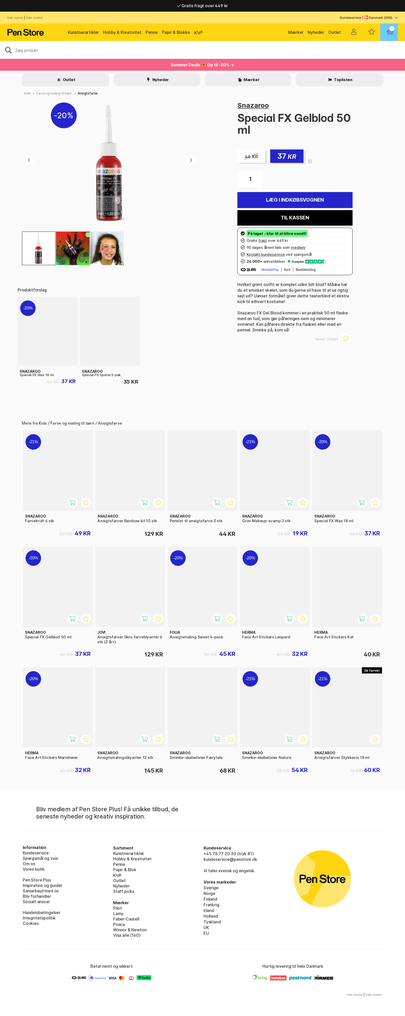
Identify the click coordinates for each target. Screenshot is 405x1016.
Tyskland (212, 921)
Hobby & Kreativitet (122, 32)
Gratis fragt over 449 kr (202, 5)
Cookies (31, 923)
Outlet (334, 32)
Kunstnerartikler (83, 32)
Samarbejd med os (41, 890)
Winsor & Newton (129, 929)
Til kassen (295, 218)
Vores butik (34, 869)
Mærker (295, 32)
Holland (211, 916)
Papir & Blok (124, 869)
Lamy (118, 913)
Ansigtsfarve (88, 93)
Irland (209, 910)
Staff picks (123, 891)
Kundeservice (350, 17)
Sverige (211, 887)
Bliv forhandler (37, 896)
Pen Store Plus (37, 880)
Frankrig (211, 904)
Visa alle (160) (126, 935)
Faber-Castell (126, 919)
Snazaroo (253, 105)
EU (206, 933)
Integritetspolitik (39, 917)
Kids (27, 93)
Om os (29, 863)
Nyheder (316, 32)
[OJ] (202, 50)
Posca (119, 924)
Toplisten (342, 79)
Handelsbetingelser (41, 912)
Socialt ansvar (36, 901)
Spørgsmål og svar (40, 858)
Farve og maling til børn (54, 93)
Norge (209, 893)
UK (206, 927)
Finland (210, 899)
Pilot (117, 908)
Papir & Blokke (176, 32)
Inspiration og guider (42, 885)
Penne (152, 32)
